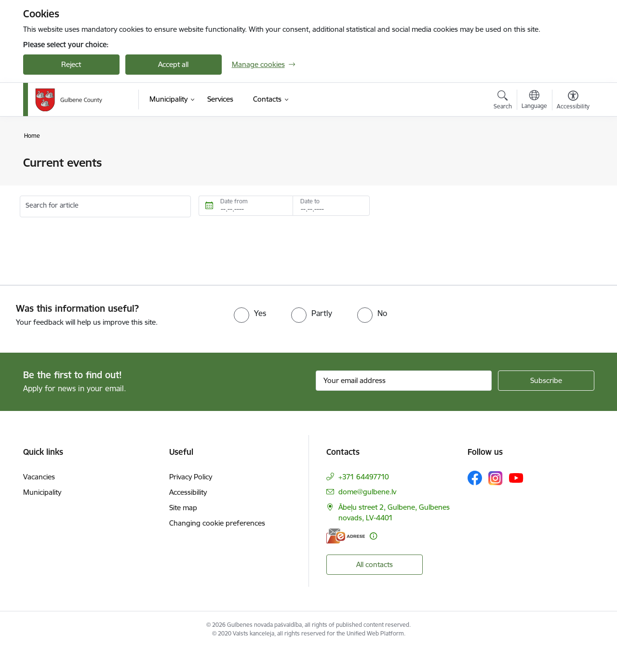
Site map (183, 507)
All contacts (374, 564)
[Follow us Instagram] (495, 478)
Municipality (42, 492)
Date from (234, 201)
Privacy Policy (190, 476)
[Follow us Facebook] (475, 478)
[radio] (250, 313)
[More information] (373, 536)
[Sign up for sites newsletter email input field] (404, 380)
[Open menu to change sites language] (534, 101)
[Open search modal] (503, 101)
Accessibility (188, 492)
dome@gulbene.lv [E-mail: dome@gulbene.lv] (367, 491)
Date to (310, 201)
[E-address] (345, 536)
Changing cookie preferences (217, 523)
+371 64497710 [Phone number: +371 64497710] (363, 476)
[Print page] (570, 159)
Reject (71, 64)
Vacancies (39, 476)
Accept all (173, 64)
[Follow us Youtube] (516, 477)
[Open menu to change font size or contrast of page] (573, 101)
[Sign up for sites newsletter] (546, 380)
